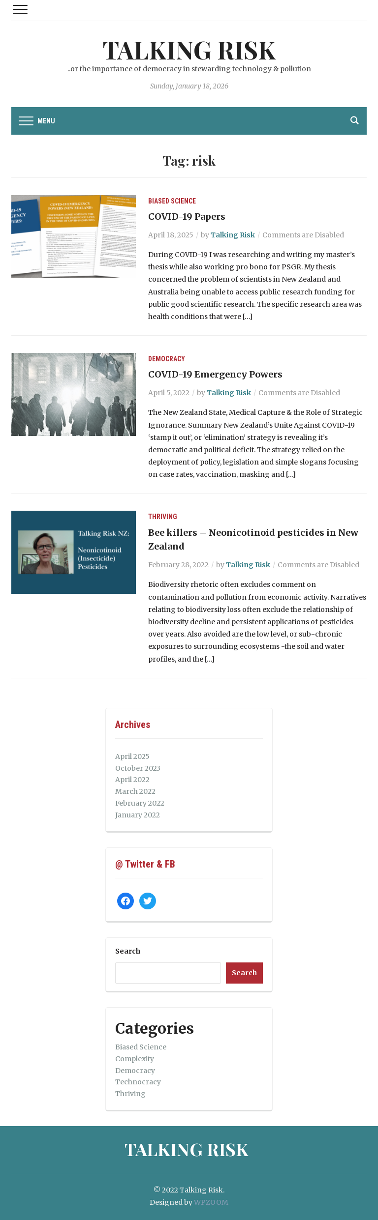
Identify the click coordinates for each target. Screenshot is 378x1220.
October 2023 (137, 768)
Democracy (166, 359)
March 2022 (135, 791)
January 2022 (137, 815)
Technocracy (138, 1081)
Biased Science (172, 201)
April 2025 (132, 756)
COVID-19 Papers (186, 216)
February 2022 (139, 803)
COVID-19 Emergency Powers (215, 374)
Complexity (134, 1058)
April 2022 (132, 779)
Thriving (162, 517)
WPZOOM (211, 1202)
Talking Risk (189, 49)
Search (127, 951)
